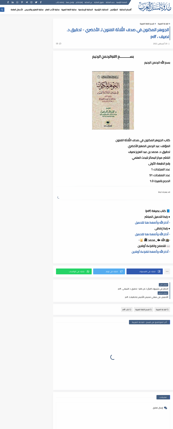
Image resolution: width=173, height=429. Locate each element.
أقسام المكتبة (125, 10)
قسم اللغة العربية (147, 23)
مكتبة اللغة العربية (68, 10)
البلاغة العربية (163, 23)
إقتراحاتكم (79, 2)
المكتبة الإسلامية (85, 10)
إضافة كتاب (60, 2)
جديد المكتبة (110, 2)
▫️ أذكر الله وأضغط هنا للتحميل (152, 222)
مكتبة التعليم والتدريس (33, 10)
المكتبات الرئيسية (101, 10)
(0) (59, 43)
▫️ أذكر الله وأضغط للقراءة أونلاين (151, 251)
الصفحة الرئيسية (122, 2)
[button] (145, 271)
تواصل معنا (70, 2)
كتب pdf (127, 301)
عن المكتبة (88, 2)
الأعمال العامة (17, 10)
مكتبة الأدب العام (52, 10)
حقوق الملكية (99, 2)
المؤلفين (114, 10)
